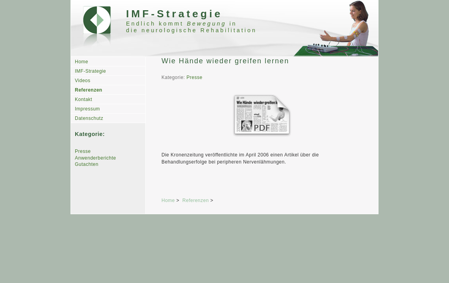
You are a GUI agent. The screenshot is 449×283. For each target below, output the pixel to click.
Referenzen (88, 90)
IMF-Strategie (90, 71)
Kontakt (83, 99)
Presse (83, 151)
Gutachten (86, 164)
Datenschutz (89, 118)
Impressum (87, 109)
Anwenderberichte (95, 158)
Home (81, 61)
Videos (82, 80)
